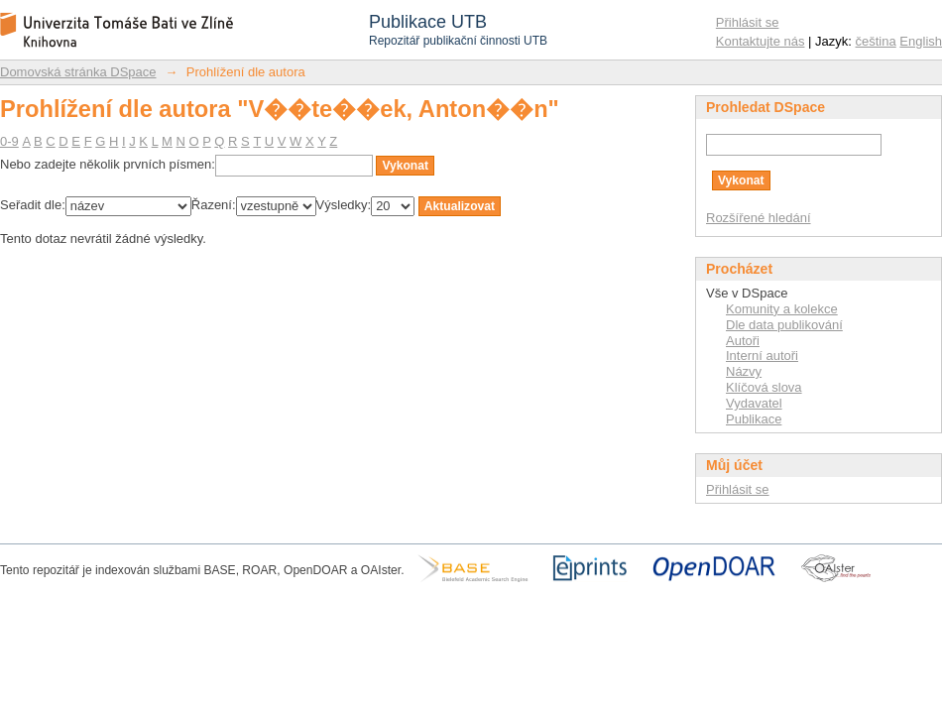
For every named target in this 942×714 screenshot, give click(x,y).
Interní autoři (762, 355)
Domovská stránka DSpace (78, 71)
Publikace (753, 419)
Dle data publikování (784, 324)
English (920, 41)
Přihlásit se (747, 22)
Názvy (744, 371)
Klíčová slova (764, 387)
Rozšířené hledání (758, 217)
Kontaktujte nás (760, 41)
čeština (876, 41)
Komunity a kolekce (782, 308)
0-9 (9, 141)
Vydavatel (754, 403)
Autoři (743, 340)
